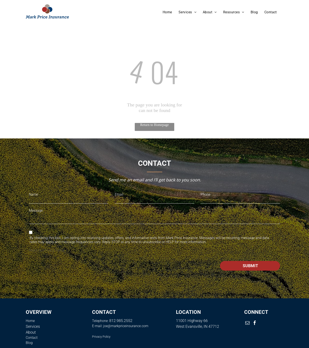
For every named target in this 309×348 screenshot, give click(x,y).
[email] (247, 323)
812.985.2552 (120, 320)
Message (36, 210)
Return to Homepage (154, 125)
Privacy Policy (53, 250)
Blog (29, 343)
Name (33, 194)
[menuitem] (167, 12)
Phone (205, 194)
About (31, 332)
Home (30, 321)
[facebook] (254, 323)
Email (119, 194)
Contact (32, 338)
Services (33, 326)
